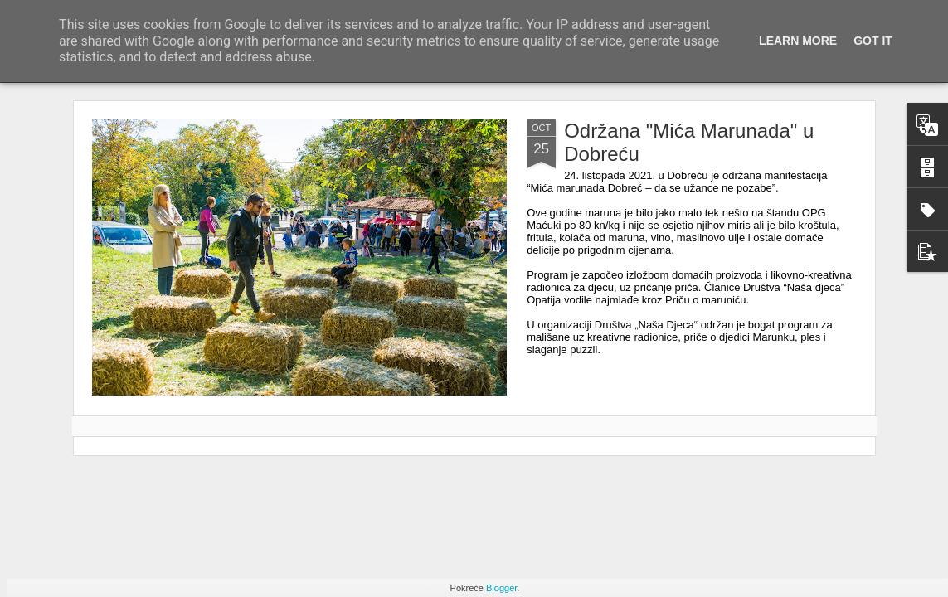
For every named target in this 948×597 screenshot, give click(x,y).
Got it (872, 40)
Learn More (798, 40)
